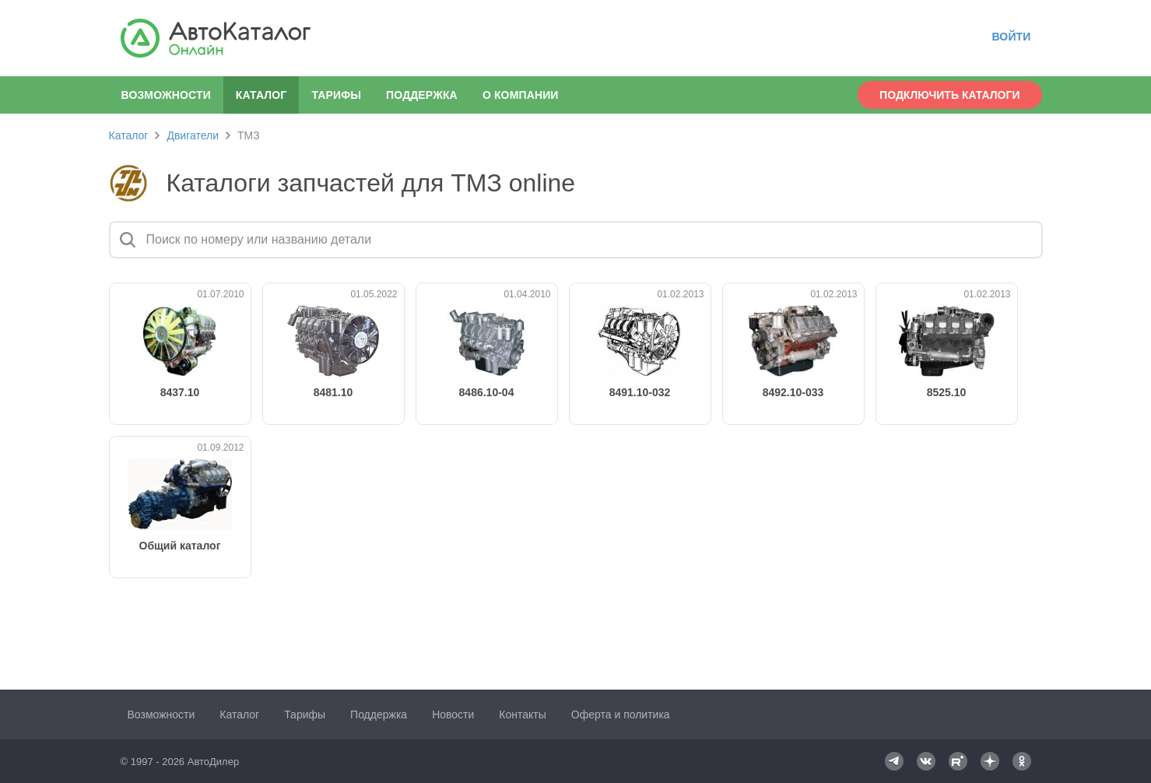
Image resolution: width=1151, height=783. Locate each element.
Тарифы (336, 95)
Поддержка (422, 95)
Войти (1010, 36)
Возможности (166, 95)
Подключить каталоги (949, 95)
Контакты (522, 714)
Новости (453, 714)
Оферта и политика (620, 714)
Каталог (129, 135)
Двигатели (193, 135)
